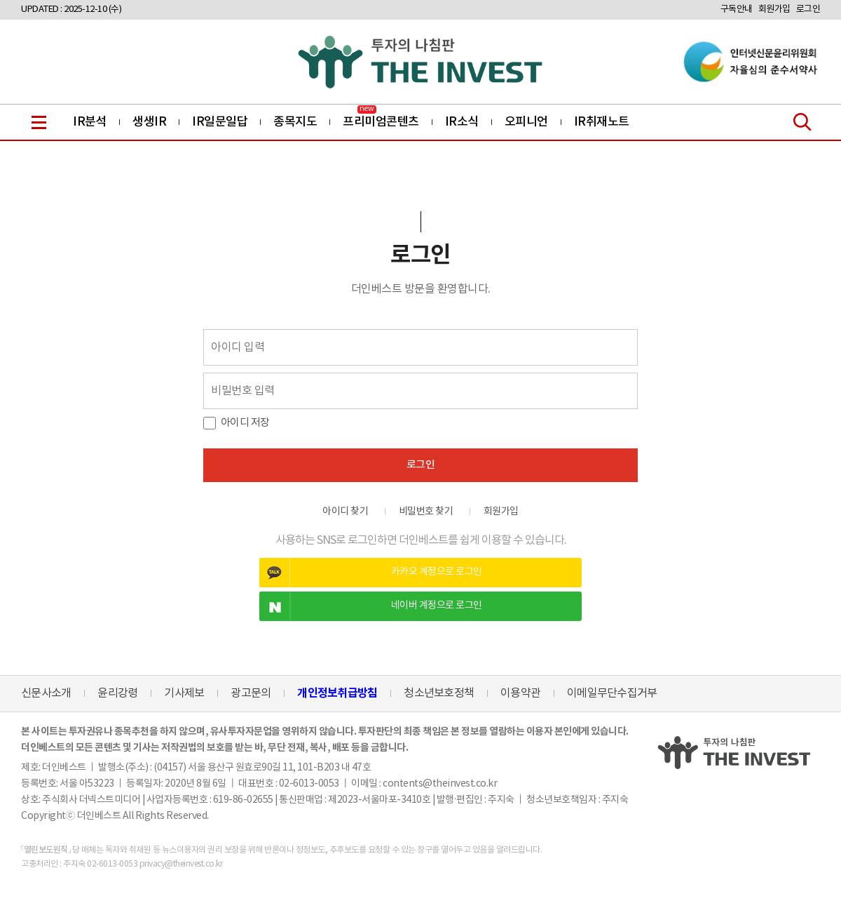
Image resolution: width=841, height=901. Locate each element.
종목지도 (295, 122)
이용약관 (520, 693)
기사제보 (184, 693)
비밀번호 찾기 (426, 511)
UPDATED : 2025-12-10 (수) (71, 9)
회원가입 (774, 9)
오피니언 (526, 122)
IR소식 (462, 122)
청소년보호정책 (439, 693)
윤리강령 (117, 693)
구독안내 (736, 9)
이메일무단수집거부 (612, 693)
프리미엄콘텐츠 (381, 122)
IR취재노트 (601, 122)
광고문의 (251, 693)
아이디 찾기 (345, 511)
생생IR (149, 122)
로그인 (808, 9)
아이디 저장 (245, 423)
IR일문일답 (219, 122)
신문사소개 (46, 693)
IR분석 (90, 122)
